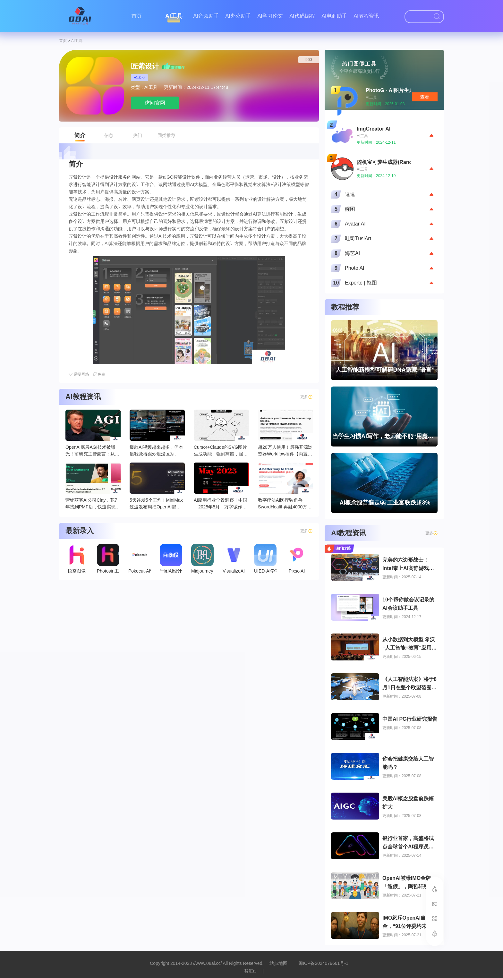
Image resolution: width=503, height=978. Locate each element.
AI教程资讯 (366, 16)
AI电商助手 (334, 16)
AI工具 (174, 16)
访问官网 (155, 103)
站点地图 (278, 963)
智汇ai (250, 971)
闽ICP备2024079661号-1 (323, 963)
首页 (137, 16)
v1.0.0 (139, 77)
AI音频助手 (205, 16)
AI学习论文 (270, 16)
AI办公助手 (238, 16)
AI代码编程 (302, 16)
